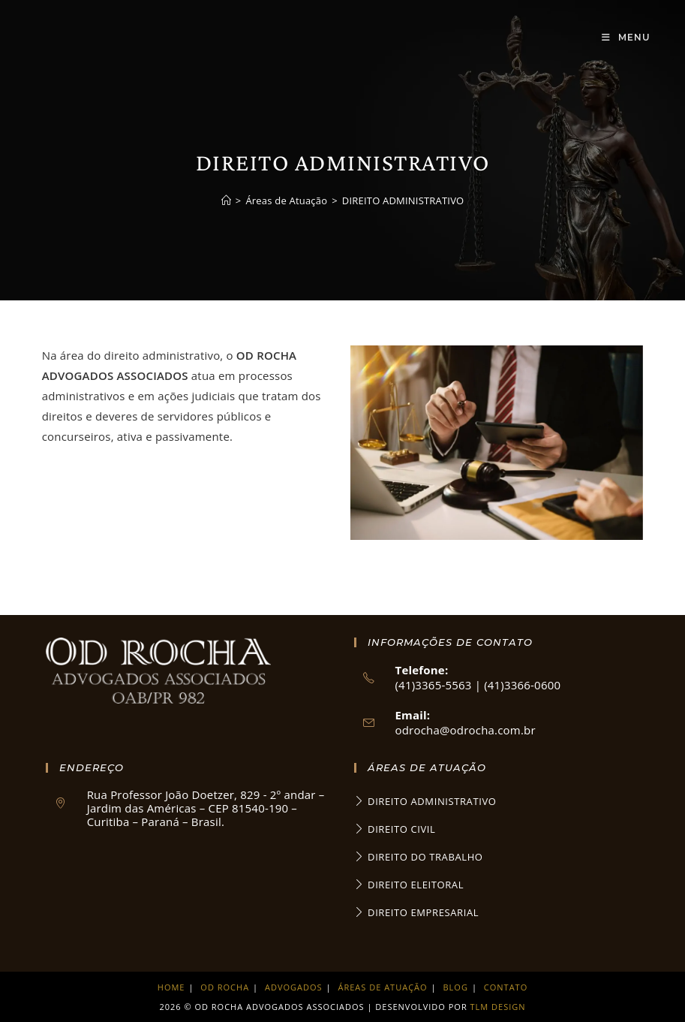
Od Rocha (224, 987)
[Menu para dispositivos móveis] (626, 37)
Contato (505, 987)
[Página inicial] (226, 200)
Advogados (294, 987)
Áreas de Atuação (383, 987)
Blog (455, 987)
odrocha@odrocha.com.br (465, 729)
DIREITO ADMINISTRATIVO (403, 200)
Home (171, 987)
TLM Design (498, 1006)
